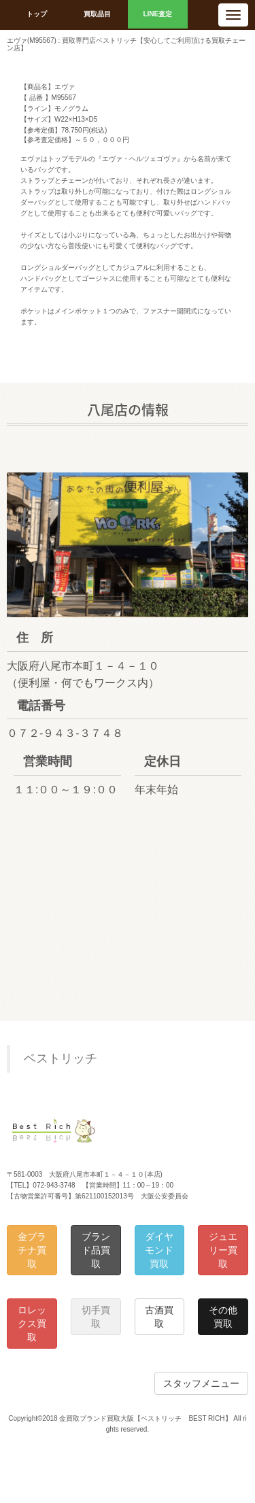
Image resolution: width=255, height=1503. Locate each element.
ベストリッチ (60, 1058)
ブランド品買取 (96, 1250)
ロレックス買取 (32, 1324)
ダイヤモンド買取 (159, 1250)
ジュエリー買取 (223, 1250)
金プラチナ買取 (32, 1250)
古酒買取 (159, 1317)
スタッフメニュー (201, 1383)
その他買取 (223, 1317)
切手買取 (96, 1317)
